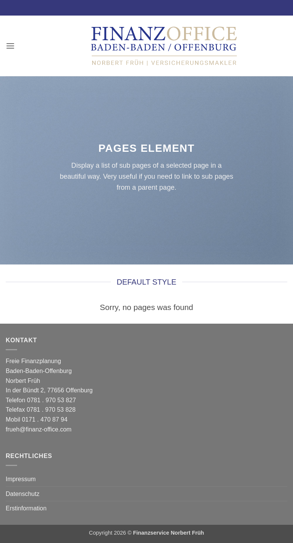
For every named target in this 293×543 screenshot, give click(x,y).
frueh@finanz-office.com (38, 429)
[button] (10, 45)
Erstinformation (26, 508)
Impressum (21, 479)
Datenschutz (22, 494)
